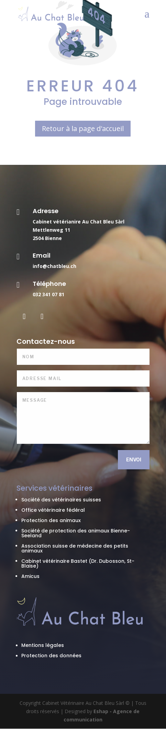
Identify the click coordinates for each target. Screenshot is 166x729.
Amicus (30, 576)
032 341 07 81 (48, 294)
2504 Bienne (47, 238)
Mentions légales (42, 645)
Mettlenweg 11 (51, 230)
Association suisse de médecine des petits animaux (74, 548)
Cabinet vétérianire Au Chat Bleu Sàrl (78, 221)
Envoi (133, 459)
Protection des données (51, 655)
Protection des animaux (51, 520)
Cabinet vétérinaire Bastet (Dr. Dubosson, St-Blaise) (77, 563)
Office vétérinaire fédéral (53, 510)
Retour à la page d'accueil (83, 128)
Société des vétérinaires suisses (61, 499)
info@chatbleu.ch (54, 266)
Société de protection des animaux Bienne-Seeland (75, 533)
